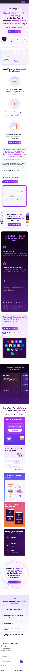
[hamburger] (27, 2)
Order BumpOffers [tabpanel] (11, 40)
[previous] (12, 399)
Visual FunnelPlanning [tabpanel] (4, 40)
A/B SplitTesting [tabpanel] (25, 40)
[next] (16, 399)
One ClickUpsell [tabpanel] (18, 40)
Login (23, 1)
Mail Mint (3, 670)
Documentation (18, 668)
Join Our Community (19, 670)
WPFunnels (3, 668)
